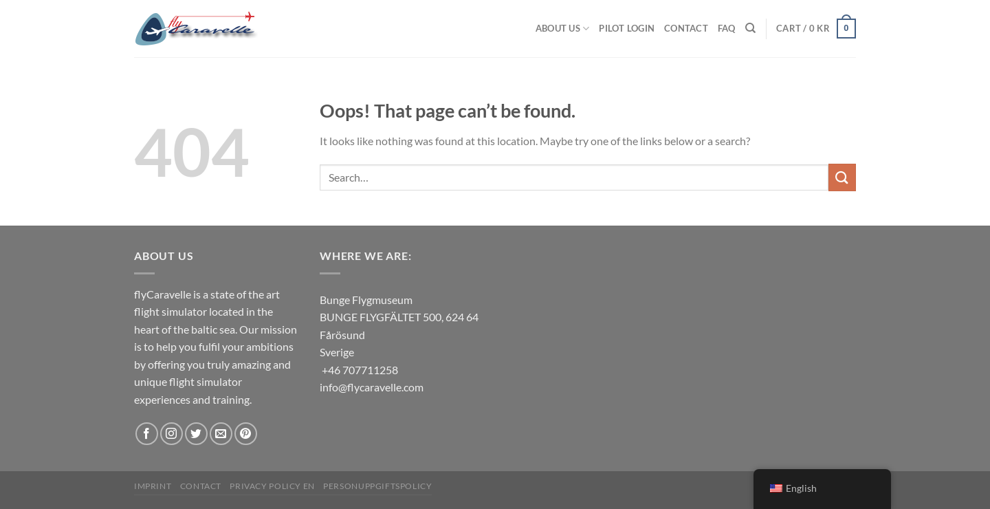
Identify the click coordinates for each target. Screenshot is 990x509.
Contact (686, 28)
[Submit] (842, 177)
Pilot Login (626, 28)
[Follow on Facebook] (146, 433)
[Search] (750, 28)
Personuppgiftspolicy (377, 486)
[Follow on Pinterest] (245, 433)
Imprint (152, 486)
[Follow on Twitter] (196, 433)
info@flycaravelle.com (372, 386)
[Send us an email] (221, 433)
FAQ (727, 28)
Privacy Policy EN (272, 486)
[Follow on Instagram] (171, 433)
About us (563, 28)
